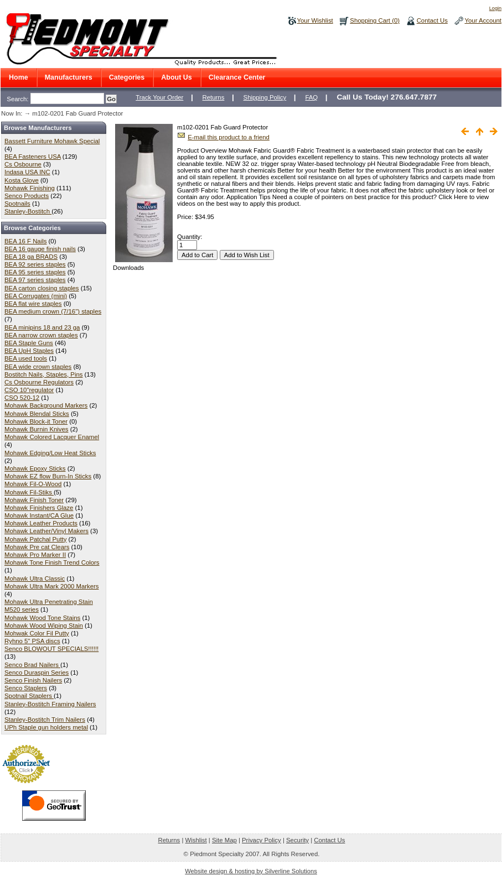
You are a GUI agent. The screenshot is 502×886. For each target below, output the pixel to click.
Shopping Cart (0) (375, 20)
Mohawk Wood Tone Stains (42, 617)
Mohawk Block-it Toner (36, 421)
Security (297, 840)
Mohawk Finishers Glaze (38, 507)
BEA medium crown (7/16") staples (52, 311)
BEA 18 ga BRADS (31, 256)
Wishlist (196, 840)
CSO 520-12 (21, 397)
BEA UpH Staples (29, 350)
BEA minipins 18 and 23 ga (42, 327)
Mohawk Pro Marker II (35, 554)
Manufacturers (68, 77)
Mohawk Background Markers (45, 405)
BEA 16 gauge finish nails (40, 249)
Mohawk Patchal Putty (35, 539)
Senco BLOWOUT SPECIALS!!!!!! (51, 648)
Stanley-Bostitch (27, 211)
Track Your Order (159, 97)
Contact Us (432, 20)
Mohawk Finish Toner (34, 500)
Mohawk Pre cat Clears (36, 547)
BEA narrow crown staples (41, 335)
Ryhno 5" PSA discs (32, 641)
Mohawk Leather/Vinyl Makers (46, 531)
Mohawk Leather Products (40, 523)
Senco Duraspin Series (36, 672)
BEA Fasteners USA (32, 156)
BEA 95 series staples (35, 272)
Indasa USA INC (27, 172)
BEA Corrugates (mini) (35, 296)
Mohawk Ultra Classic (34, 578)
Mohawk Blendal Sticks (36, 413)
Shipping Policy (265, 97)
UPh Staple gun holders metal (46, 727)
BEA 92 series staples (35, 264)
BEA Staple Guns (28, 343)
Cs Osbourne (23, 164)
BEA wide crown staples (37, 366)
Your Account (482, 20)
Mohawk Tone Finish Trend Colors (52, 562)
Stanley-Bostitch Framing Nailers (50, 704)
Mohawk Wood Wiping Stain (43, 625)
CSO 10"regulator (29, 390)
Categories (127, 77)
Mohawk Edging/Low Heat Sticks (50, 453)
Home (18, 77)
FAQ (311, 97)
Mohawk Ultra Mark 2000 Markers (51, 586)
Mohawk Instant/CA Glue (39, 515)
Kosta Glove (21, 180)
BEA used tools (25, 358)
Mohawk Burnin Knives (36, 429)
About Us (176, 77)
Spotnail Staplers (29, 695)
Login (495, 8)
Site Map (224, 840)
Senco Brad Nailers (32, 664)
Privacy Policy (261, 840)
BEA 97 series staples (35, 280)
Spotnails (17, 203)
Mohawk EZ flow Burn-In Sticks (47, 476)
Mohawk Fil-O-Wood (32, 484)
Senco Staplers (25, 688)
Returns (214, 97)
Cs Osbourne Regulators (39, 382)
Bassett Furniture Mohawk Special (52, 141)
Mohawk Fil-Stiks (29, 492)
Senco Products (26, 195)
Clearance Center (237, 77)
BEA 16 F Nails (25, 241)
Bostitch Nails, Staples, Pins (43, 374)
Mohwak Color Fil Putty (36, 633)
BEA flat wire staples (33, 303)
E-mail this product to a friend (229, 137)
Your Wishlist (315, 20)
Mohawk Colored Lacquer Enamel (51, 437)
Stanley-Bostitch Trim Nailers (44, 719)
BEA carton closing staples (41, 288)
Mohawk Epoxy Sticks (34, 468)
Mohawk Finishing (29, 188)
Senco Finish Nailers (33, 680)
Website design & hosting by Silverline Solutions (251, 871)
